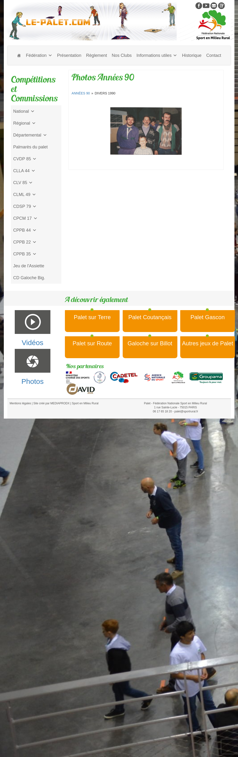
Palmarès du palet (30, 147)
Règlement (96, 55)
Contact (213, 55)
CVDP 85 (25, 159)
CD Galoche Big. (29, 277)
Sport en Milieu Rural (85, 403)
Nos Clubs (122, 55)
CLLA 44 (24, 171)
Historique (191, 55)
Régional (24, 123)
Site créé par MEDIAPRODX (51, 403)
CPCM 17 (25, 218)
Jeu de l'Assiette (28, 266)
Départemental (30, 135)
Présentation (69, 55)
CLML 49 (24, 194)
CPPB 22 (25, 242)
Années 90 (81, 93)
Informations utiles (156, 55)
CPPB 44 (25, 230)
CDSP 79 (25, 206)
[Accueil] (19, 55)
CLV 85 (23, 183)
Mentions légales (20, 403)
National (24, 111)
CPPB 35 (25, 254)
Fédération (39, 55)
